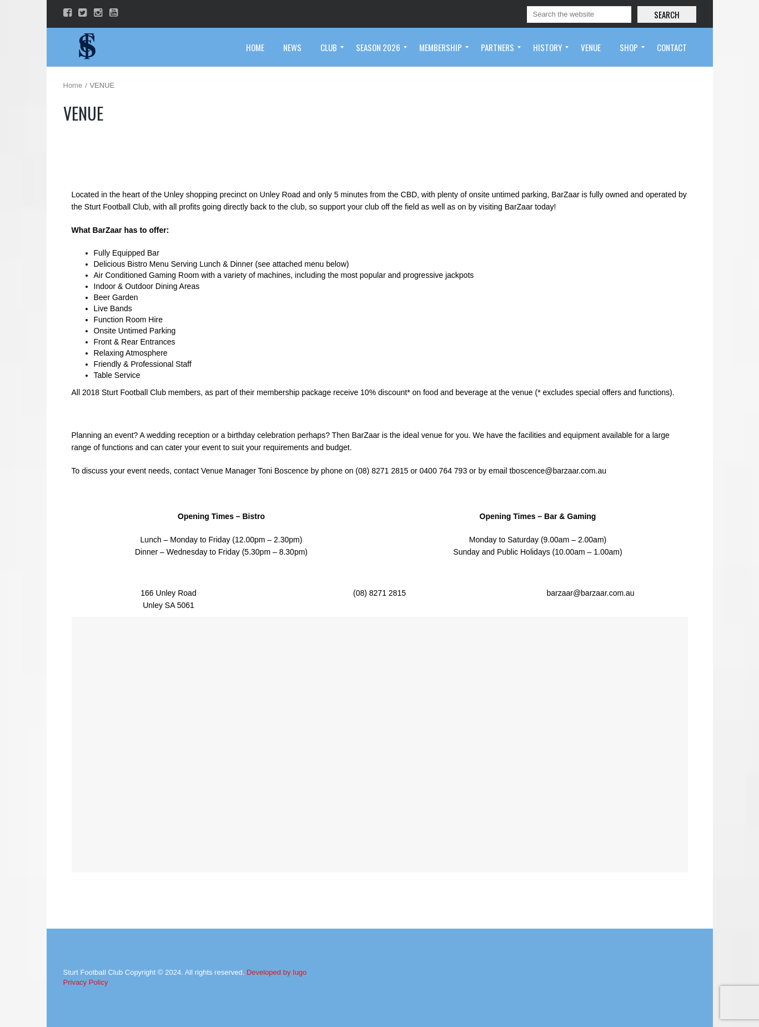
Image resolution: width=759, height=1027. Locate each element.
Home (73, 85)
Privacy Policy (85, 982)
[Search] (579, 14)
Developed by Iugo (276, 972)
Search (667, 14)
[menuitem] (255, 47)
